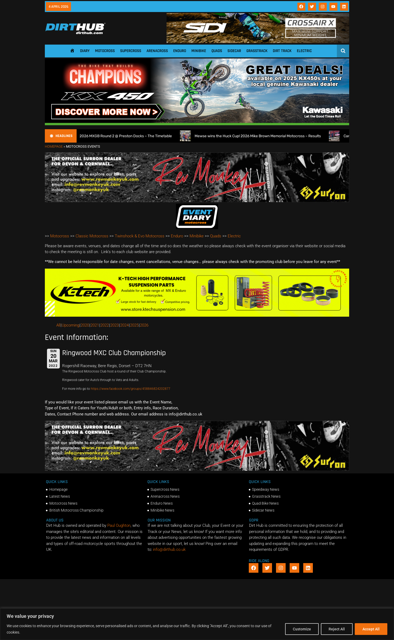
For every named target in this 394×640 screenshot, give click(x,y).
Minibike (198, 50)
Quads (216, 50)
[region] (197, 624)
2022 (104, 325)
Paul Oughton (119, 525)
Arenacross (157, 50)
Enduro (179, 50)
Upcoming (70, 325)
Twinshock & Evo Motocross (139, 236)
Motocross (105, 50)
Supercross (130, 50)
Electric (304, 50)
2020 (85, 325)
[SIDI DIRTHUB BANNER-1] (258, 41)
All (58, 325)
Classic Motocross (92, 236)
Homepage (54, 146)
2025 (134, 325)
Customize (302, 629)
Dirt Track (282, 50)
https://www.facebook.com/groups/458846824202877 (130, 389)
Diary (85, 50)
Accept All (371, 629)
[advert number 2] (197, 200)
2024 (124, 325)
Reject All (337, 629)
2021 (94, 325)
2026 (144, 325)
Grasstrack (256, 50)
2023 (114, 325)
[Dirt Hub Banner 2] (197, 315)
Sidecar (234, 50)
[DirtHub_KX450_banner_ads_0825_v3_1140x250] (197, 123)
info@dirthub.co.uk (169, 549)
